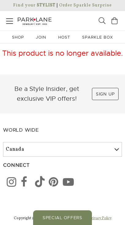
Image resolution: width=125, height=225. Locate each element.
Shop (18, 37)
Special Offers (62, 217)
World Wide (21, 130)
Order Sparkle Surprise (85, 5)
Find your (34, 5)
